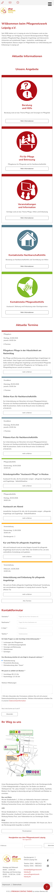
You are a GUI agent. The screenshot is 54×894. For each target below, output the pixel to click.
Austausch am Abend (13, 506)
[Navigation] (50, 4)
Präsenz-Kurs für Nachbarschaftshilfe (20, 437)
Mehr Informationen (27, 121)
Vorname (5, 616)
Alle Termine (27, 601)
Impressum (6, 884)
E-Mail (4, 628)
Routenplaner (27, 831)
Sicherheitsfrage (33, 844)
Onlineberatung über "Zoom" (13, 665)
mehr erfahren (27, 372)
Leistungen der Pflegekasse (13, 642)
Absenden (9, 714)
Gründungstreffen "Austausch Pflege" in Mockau (26, 474)
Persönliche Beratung (10, 663)
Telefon (5, 634)
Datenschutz (17, 884)
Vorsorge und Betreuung (12, 647)
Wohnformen (8, 649)
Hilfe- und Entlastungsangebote (14, 645)
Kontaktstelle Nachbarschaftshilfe (27, 255)
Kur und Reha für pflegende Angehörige (21, 542)
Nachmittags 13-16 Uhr (11, 676)
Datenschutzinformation (17, 701)
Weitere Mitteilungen (9, 683)
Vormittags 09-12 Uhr (11, 674)
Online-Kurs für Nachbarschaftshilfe (20, 396)
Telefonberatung (9, 661)
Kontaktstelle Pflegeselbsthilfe (27, 301)
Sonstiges (6, 652)
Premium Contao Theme (21, 891)
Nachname (6, 622)
